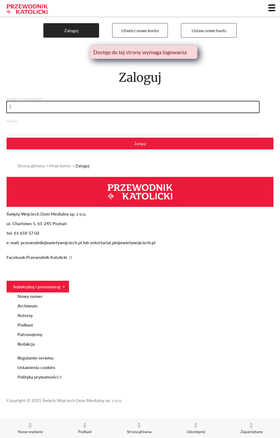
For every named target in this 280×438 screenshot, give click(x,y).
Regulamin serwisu (35, 357)
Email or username (24, 98)
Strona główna (31, 165)
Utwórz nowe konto (140, 30)
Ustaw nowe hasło (209, 30)
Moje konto (60, 165)
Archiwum (27, 305)
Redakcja (26, 343)
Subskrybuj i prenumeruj (36, 286)
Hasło (12, 120)
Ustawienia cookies (36, 367)
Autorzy (25, 315)
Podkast (25, 324)
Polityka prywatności (39, 376)
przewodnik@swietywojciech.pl (51, 242)
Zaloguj (71, 30)
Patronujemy (29, 334)
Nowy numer (30, 296)
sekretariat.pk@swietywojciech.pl (122, 242)
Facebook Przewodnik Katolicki (40, 257)
